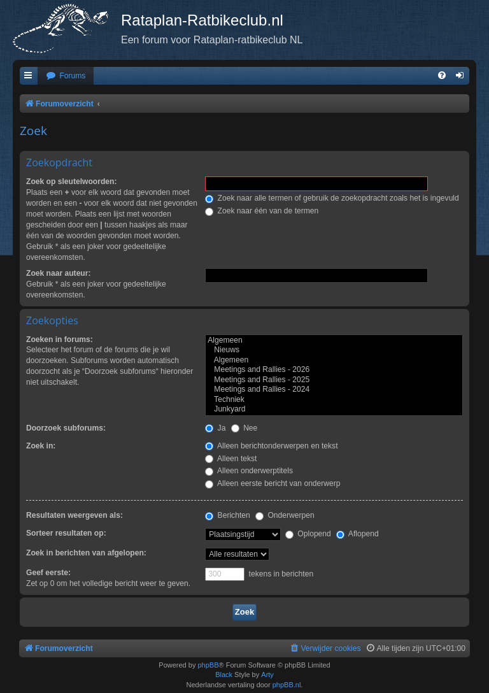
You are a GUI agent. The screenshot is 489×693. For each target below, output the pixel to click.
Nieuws (334, 350)
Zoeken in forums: (59, 339)
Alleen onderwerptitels (249, 470)
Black (223, 674)
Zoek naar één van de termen (261, 210)
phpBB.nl (287, 685)
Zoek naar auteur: (58, 273)
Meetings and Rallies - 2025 (334, 380)
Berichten (227, 515)
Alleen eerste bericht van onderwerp (272, 483)
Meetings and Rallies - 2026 (334, 370)
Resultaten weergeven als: (74, 515)
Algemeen (334, 341)
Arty (267, 674)
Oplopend (308, 533)
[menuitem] (66, 76)
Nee (244, 428)
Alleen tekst (231, 458)
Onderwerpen (285, 515)
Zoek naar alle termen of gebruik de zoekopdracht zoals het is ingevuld (332, 198)
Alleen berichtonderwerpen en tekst (271, 445)
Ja (215, 428)
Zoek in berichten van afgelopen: (86, 552)
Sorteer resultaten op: (66, 533)
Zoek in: (40, 445)
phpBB (207, 665)
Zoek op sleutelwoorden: (71, 181)
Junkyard (334, 409)
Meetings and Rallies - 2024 (334, 390)
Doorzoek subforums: (66, 428)
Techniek (334, 400)
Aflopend (357, 533)
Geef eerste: (48, 572)
